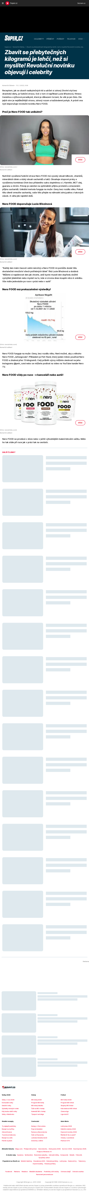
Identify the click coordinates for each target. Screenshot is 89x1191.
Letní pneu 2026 (66, 1119)
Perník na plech (6, 1134)
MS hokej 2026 (36, 1093)
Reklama (19, 1162)
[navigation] (3, 3)
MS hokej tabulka (36, 1099)
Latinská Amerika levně (38, 1131)
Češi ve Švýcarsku (37, 1128)
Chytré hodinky (38, 1154)
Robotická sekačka (35, 1148)
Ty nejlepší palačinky (8, 1119)
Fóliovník (70, 1148)
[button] (44, 140)
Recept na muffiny (7, 1122)
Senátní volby (6, 1099)
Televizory (78, 1152)
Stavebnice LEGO (38, 1152)
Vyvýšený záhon (80, 1148)
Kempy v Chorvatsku (37, 1119)
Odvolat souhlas (76, 1162)
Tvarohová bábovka (8, 1128)
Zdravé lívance (6, 1125)
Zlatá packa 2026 (53, 1142)
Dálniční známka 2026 (68, 1122)
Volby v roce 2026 (7, 1093)
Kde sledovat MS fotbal (68, 1102)
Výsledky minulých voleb (9, 1102)
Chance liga (64, 1105)
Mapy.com (21, 1142)
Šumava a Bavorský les (38, 1125)
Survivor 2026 (64, 1142)
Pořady (61, 39)
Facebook (11, 1162)
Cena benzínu (42, 1142)
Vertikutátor (24, 1148)
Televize (71, 39)
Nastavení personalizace (44, 1165)
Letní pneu (61, 1152)
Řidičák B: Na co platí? (68, 1128)
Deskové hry (70, 1152)
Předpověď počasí (31, 1142)
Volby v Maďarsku (7, 1107)
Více (81, 39)
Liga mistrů (64, 1107)
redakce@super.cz (47, 1182)
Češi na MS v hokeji (37, 1102)
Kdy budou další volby (8, 1105)
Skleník (64, 1148)
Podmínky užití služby (51, 1162)
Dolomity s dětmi (36, 1134)
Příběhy (50, 39)
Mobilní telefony (27, 1152)
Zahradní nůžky (47, 1148)
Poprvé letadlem (36, 1122)
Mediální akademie (37, 1162)
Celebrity (39, 39)
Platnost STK (65, 1134)
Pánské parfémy (49, 1154)
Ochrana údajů (64, 1162)
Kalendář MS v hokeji (37, 1105)
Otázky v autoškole (66, 1131)
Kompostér (56, 1148)
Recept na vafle (6, 1131)
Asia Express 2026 (76, 1142)
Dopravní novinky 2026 (68, 1125)
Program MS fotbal (66, 1096)
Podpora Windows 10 (44, 1145)
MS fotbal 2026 (65, 1093)
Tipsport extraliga (36, 1107)
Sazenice (16, 1148)
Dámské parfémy (51, 1152)
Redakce (26, 1162)
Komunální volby (7, 1096)
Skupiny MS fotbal (66, 1099)
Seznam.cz (81, 3)
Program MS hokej (37, 1096)
